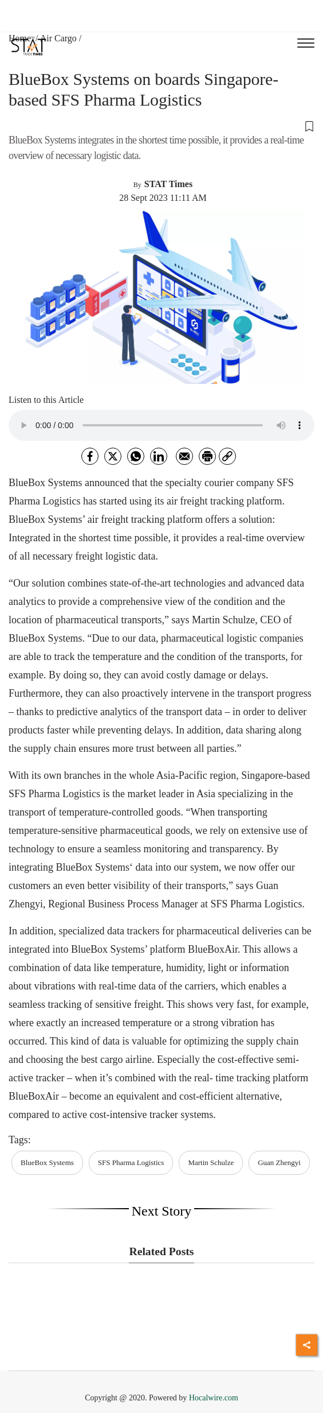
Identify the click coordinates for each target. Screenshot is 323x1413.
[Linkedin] (158, 456)
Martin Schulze (211, 1162)
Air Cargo (58, 38)
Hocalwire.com (213, 1397)
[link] (227, 456)
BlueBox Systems (47, 1162)
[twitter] (112, 456)
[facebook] (90, 456)
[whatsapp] (135, 456)
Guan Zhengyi (279, 1162)
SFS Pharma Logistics (131, 1162)
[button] (161, 126)
